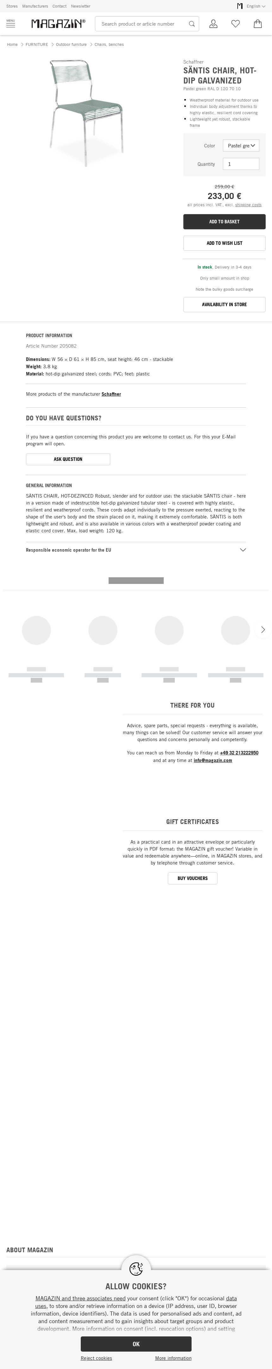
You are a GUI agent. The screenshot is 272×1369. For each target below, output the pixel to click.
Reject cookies (96, 1358)
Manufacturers (35, 6)
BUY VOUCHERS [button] (193, 767)
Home (12, 44)
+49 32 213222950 (239, 641)
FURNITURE (37, 44)
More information (173, 1358)
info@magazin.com (213, 649)
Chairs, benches (109, 44)
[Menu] (10, 23)
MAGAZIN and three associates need (80, 1298)
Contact (59, 6)
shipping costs (248, 204)
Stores (12, 6)
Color (209, 145)
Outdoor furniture (71, 44)
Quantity (206, 164)
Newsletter (80, 6)
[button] (10, 176)
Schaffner (111, 394)
